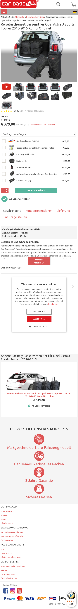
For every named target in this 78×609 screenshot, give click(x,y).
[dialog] (39, 304)
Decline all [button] (39, 311)
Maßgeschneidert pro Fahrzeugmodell (39, 447)
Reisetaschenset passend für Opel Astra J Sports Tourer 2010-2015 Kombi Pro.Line (39, 394)
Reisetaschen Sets (35, 17)
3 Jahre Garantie (39, 480)
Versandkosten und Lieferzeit (42, 125)
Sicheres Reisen (39, 497)
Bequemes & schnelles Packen (39, 464)
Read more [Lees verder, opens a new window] (53, 304)
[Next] (72, 286)
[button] (39, 326)
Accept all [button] (39, 319)
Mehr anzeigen (39, 261)
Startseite (19, 17)
